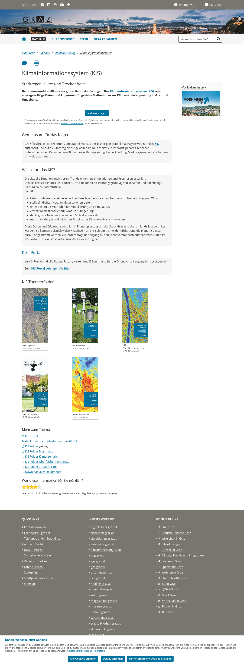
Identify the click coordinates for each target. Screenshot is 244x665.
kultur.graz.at (100, 595)
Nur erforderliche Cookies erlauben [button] (150, 658)
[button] (215, 5)
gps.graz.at (98, 567)
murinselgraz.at (101, 606)
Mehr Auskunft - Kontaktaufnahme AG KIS (49, 441)
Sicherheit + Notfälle (37, 555)
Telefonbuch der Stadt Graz (42, 538)
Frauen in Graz (171, 561)
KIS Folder (31, 446)
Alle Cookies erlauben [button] (83, 658)
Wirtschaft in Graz (174, 538)
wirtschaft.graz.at (102, 618)
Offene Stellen (33, 567)
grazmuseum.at (101, 572)
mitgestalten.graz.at (104, 601)
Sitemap (29, 584)
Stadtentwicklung (65, 53)
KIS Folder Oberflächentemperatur (48, 462)
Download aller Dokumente (43, 472)
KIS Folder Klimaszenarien (42, 456)
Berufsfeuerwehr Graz (176, 533)
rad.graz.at (98, 578)
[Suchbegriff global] (198, 39)
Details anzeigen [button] (113, 658)
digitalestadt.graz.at (104, 527)
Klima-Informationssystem (96, 53)
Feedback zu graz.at (37, 533)
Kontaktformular (35, 527)
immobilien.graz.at (103, 589)
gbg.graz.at (98, 555)
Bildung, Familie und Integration (183, 555)
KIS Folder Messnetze (39, 451)
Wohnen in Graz (172, 572)
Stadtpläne (31, 572)
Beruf (84, 39)
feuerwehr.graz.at (102, 544)
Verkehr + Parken (35, 561)
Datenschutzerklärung (80, 651)
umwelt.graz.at (100, 612)
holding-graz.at (101, 584)
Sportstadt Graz (172, 567)
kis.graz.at (97, 635)
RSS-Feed (168, 612)
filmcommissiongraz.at (106, 550)
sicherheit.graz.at (102, 533)
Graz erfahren (105, 39)
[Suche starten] (218, 39)
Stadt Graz (29, 5)
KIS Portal (31, 436)
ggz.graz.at (98, 561)
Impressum (100, 651)
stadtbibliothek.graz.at (106, 623)
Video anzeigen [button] (97, 113)
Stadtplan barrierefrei (38, 578)
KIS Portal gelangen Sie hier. (50, 268)
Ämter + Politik (33, 544)
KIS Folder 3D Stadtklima (41, 467)
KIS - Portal (31, 252)
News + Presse (33, 550)
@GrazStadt (170, 589)
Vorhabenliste (194, 87)
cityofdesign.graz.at (104, 538)
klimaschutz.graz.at (103, 629)
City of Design (171, 544)
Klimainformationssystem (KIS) (132, 91)
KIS (156, 144)
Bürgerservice (62, 39)
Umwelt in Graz (172, 550)
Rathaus (38, 39)
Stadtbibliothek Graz (175, 578)
